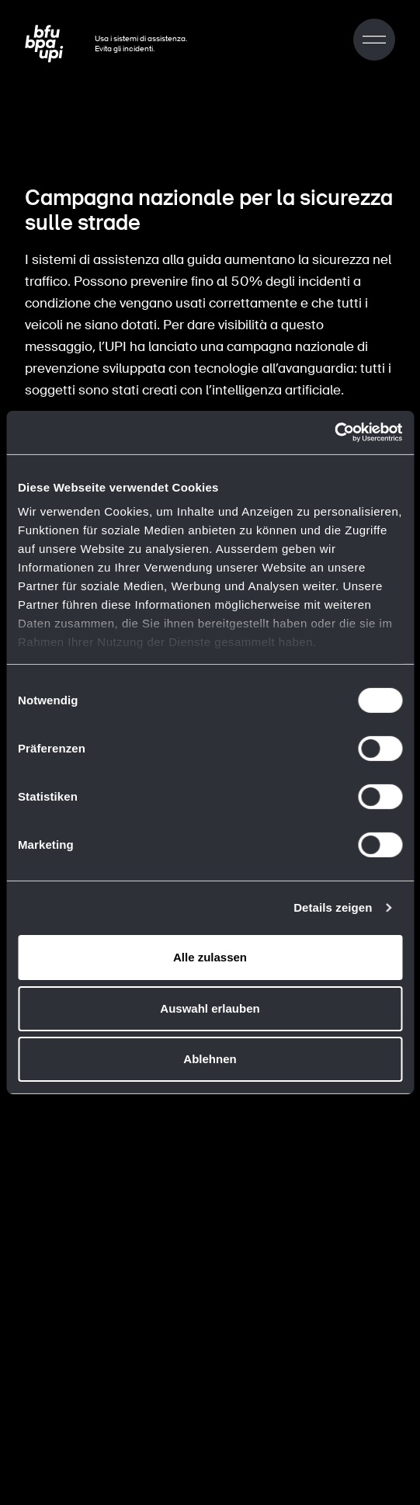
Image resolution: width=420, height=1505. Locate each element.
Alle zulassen (210, 957)
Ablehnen (209, 1058)
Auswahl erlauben (209, 1008)
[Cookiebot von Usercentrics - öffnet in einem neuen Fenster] (334, 432)
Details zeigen (332, 907)
